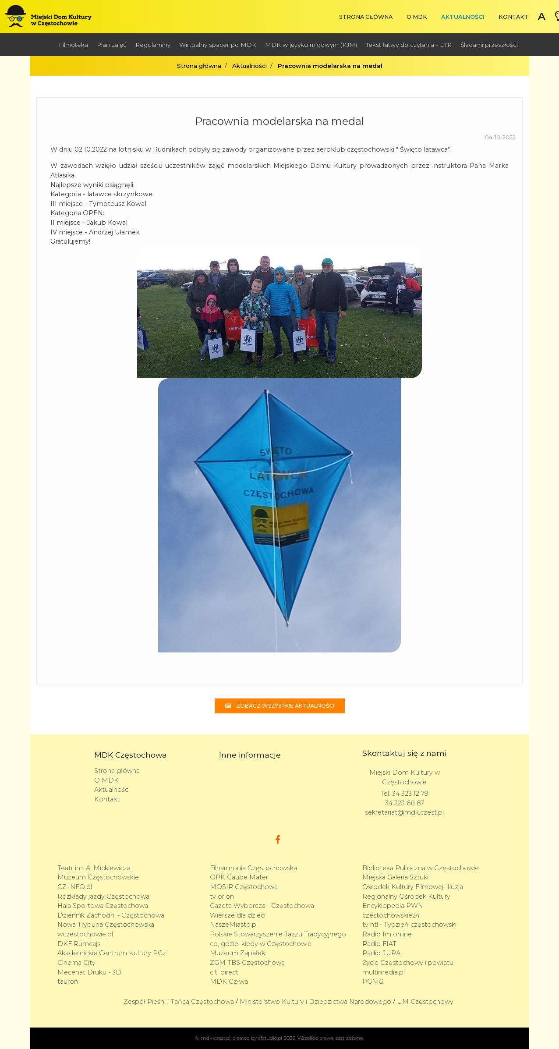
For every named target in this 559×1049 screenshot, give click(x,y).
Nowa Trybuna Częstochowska (105, 925)
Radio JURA (381, 953)
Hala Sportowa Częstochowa (102, 906)
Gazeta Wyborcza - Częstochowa (262, 906)
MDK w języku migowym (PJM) (311, 44)
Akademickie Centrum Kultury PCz (111, 953)
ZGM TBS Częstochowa (247, 963)
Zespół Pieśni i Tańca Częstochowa (179, 1002)
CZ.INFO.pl (74, 887)
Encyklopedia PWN (392, 906)
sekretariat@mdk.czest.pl (404, 812)
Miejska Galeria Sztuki (395, 877)
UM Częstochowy (425, 1002)
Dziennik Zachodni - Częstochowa (110, 915)
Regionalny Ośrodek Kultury (406, 896)
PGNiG (372, 981)
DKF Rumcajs (78, 944)
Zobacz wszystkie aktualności (279, 705)
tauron (67, 981)
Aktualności (463, 17)
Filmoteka (73, 44)
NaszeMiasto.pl (234, 925)
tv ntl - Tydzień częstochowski (409, 925)
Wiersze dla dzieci (237, 915)
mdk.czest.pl (215, 1038)
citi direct (224, 972)
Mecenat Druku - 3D (89, 972)
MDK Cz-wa (229, 981)
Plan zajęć (112, 44)
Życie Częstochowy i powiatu (407, 963)
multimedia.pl (383, 972)
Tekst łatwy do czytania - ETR (409, 44)
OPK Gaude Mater (239, 877)
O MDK (417, 17)
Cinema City (76, 963)
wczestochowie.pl (85, 934)
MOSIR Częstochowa (244, 887)
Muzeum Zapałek (237, 953)
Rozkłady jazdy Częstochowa (103, 896)
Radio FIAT (379, 944)
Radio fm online (387, 934)
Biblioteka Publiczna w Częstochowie (420, 868)
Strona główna (366, 17)
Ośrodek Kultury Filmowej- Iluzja (412, 887)
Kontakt (513, 17)
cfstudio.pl (270, 1038)
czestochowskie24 (391, 915)
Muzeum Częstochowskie (98, 877)
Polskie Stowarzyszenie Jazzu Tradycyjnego (278, 934)
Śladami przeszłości (489, 44)
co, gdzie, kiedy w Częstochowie (260, 944)
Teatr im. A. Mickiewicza (94, 868)
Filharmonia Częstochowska (253, 868)
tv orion (222, 896)
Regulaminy (152, 44)
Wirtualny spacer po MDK (217, 44)
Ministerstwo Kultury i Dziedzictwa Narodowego (315, 1002)
